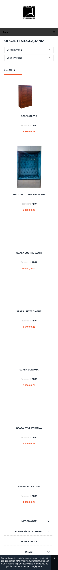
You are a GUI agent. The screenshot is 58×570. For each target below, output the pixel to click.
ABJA (34, 125)
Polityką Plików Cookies (28, 561)
